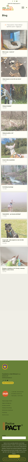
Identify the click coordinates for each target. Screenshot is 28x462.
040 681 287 (5, 375)
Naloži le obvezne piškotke (10, 459)
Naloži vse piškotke (14, 456)
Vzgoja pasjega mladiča (7, 400)
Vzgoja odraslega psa (6, 403)
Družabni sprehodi (6, 405)
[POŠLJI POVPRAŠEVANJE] (8, 383)
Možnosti (22, 459)
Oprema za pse (5, 414)
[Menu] (22, 7)
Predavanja (4, 412)
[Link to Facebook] (13, 1)
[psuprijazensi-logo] (11, 7)
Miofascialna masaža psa (7, 410)
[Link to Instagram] (15, 1)
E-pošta (4, 435)
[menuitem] (23, 7)
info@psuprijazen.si (7, 377)
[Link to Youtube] (17, 1)
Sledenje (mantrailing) (7, 407)
